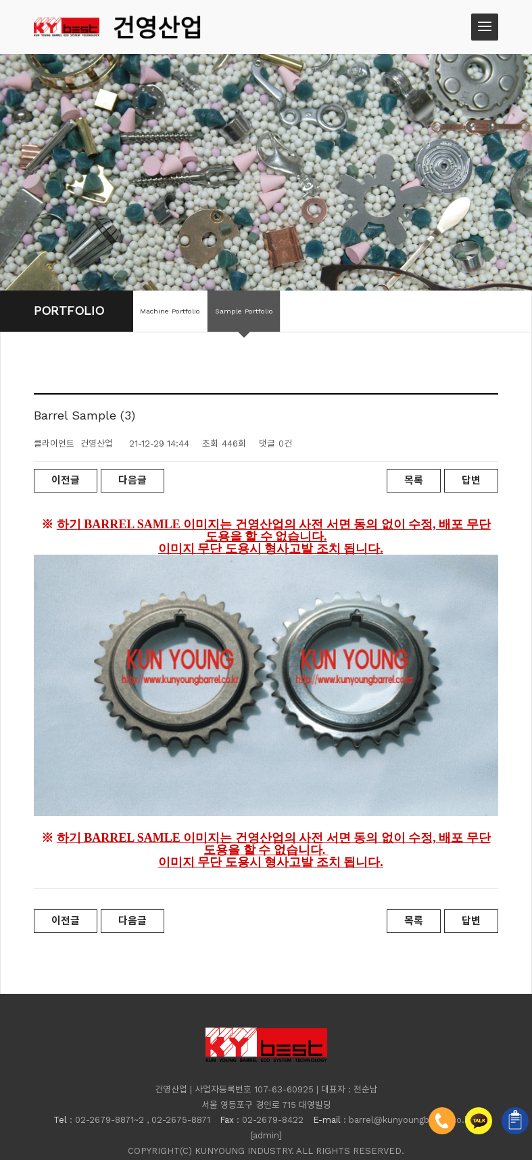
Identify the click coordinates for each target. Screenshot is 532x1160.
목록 (413, 480)
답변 (471, 480)
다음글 (132, 480)
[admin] (266, 1102)
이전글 (65, 480)
